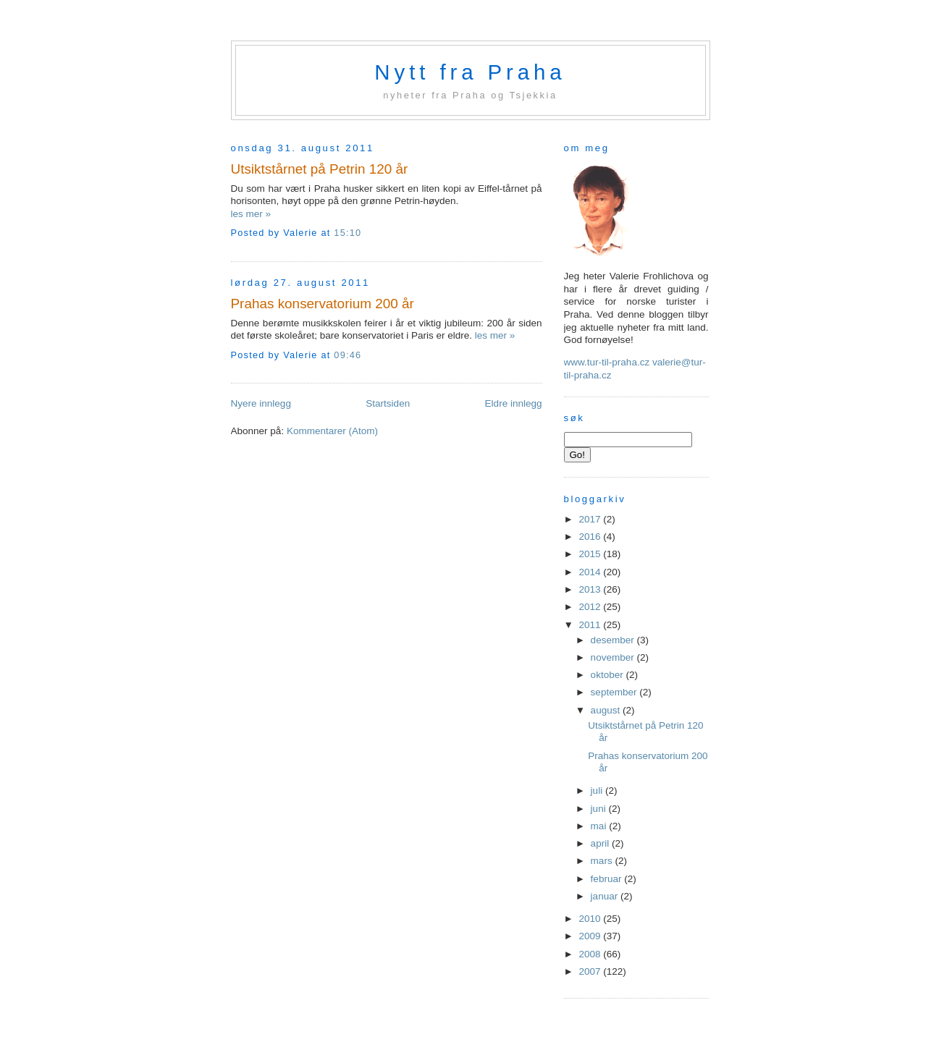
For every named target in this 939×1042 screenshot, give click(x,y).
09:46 (347, 355)
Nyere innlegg (261, 403)
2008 (590, 954)
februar (608, 878)
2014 (590, 572)
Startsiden (388, 403)
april (601, 843)
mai (600, 826)
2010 (590, 918)
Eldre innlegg (513, 403)
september (615, 692)
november (614, 657)
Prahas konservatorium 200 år (322, 303)
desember (614, 640)
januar (605, 896)
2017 (590, 519)
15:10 (347, 233)
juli (598, 790)
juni (600, 808)
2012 (590, 606)
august (607, 710)
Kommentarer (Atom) (332, 430)
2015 (590, 553)
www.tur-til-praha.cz (607, 362)
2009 (590, 936)
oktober (608, 674)
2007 (590, 971)
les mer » (251, 213)
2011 (590, 624)
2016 (590, 536)
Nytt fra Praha (469, 72)
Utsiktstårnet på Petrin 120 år (319, 169)
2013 (590, 589)
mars (603, 860)
